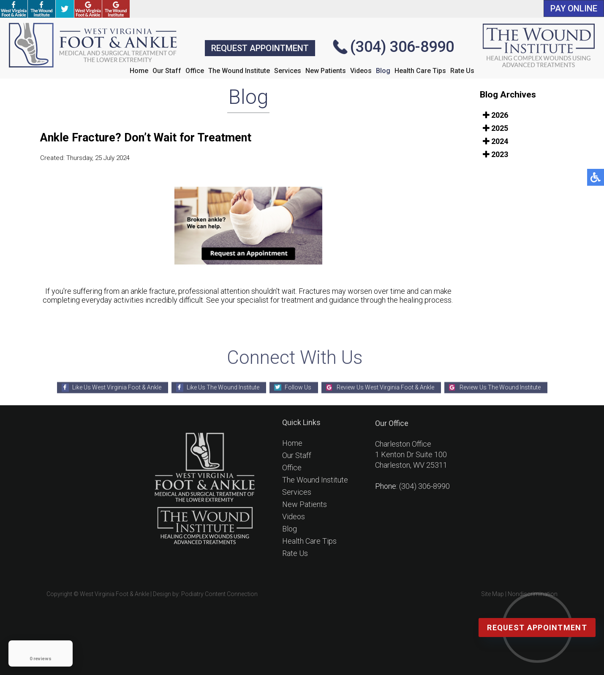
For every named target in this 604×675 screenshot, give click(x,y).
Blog (383, 71)
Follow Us (298, 387)
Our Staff (166, 71)
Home (139, 71)
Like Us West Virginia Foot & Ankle (116, 387)
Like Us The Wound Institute (223, 387)
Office (194, 71)
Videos (361, 71)
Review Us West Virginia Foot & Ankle (385, 387)
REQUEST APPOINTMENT (260, 48)
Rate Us (462, 71)
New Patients (325, 71)
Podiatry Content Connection (219, 594)
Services (287, 71)
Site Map (492, 594)
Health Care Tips (420, 71)
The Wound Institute (239, 71)
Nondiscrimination (533, 594)
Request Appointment (537, 627)
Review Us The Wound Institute (500, 387)
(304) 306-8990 (402, 47)
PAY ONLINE (573, 8)
